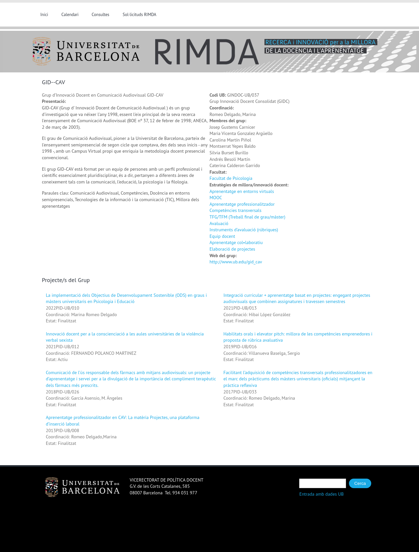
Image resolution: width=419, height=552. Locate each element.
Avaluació (219, 223)
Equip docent (222, 236)
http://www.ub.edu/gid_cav (236, 262)
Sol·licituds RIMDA (139, 14)
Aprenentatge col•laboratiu (236, 242)
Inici (44, 14)
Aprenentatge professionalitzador (242, 204)
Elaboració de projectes (232, 249)
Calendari (70, 14)
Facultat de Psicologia (231, 178)
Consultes (100, 14)
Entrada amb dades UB (321, 494)
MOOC (216, 197)
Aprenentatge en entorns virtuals (242, 191)
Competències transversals (236, 210)
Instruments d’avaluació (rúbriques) (244, 230)
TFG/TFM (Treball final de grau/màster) (247, 217)
